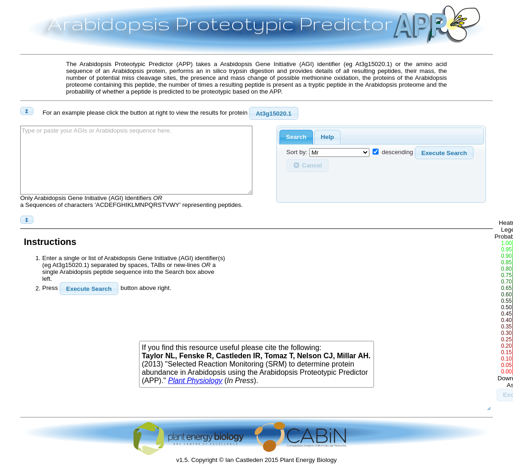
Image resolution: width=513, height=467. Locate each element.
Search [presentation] (296, 136)
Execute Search (444, 153)
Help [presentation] (327, 136)
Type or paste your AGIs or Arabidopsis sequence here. (136, 160)
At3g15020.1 (273, 113)
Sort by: (296, 152)
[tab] (296, 137)
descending (397, 152)
